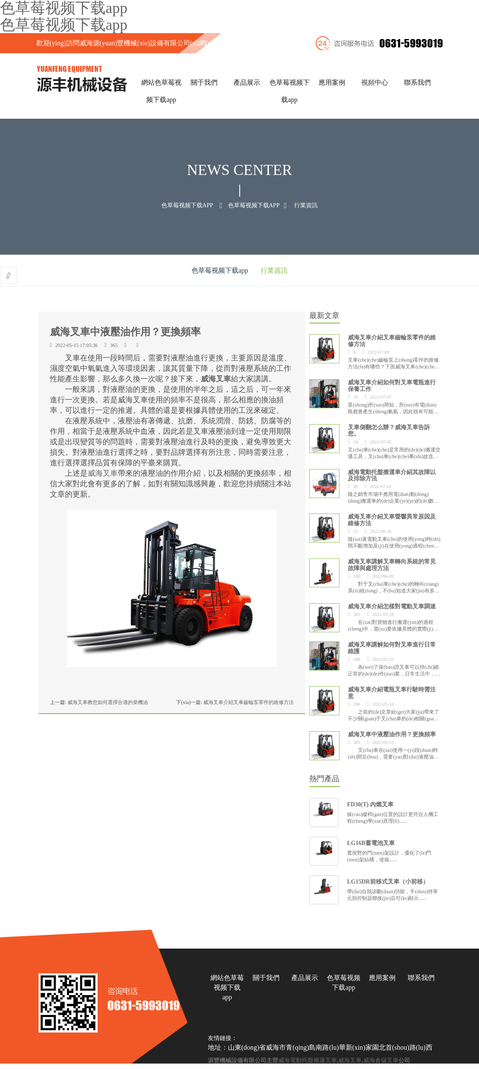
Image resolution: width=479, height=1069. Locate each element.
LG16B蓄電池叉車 (371, 843)
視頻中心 (374, 82)
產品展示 (246, 82)
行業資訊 (306, 205)
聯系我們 (417, 82)
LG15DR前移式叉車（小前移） (387, 882)
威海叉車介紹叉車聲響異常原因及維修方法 (392, 519)
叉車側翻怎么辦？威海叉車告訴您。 (389, 430)
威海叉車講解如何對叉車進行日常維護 (392, 647)
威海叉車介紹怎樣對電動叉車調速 (392, 606)
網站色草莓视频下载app (227, 987)
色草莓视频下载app (63, 24)
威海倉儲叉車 (381, 1060)
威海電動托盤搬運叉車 (307, 1060)
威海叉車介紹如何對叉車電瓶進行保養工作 (392, 385)
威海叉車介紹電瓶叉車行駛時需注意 (392, 692)
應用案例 (331, 82)
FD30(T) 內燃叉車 (370, 804)
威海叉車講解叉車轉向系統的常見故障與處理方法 (392, 564)
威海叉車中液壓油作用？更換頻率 (392, 734)
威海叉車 (216, 379)
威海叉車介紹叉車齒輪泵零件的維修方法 (248, 702)
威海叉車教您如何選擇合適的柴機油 (107, 702)
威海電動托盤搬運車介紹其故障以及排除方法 (392, 474)
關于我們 (204, 82)
